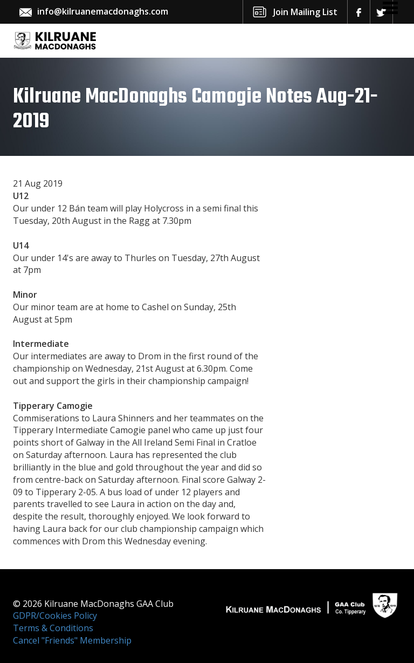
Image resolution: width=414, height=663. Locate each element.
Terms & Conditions (53, 628)
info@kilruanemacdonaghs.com (102, 11)
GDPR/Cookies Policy (55, 615)
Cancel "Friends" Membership (72, 640)
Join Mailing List (305, 12)
